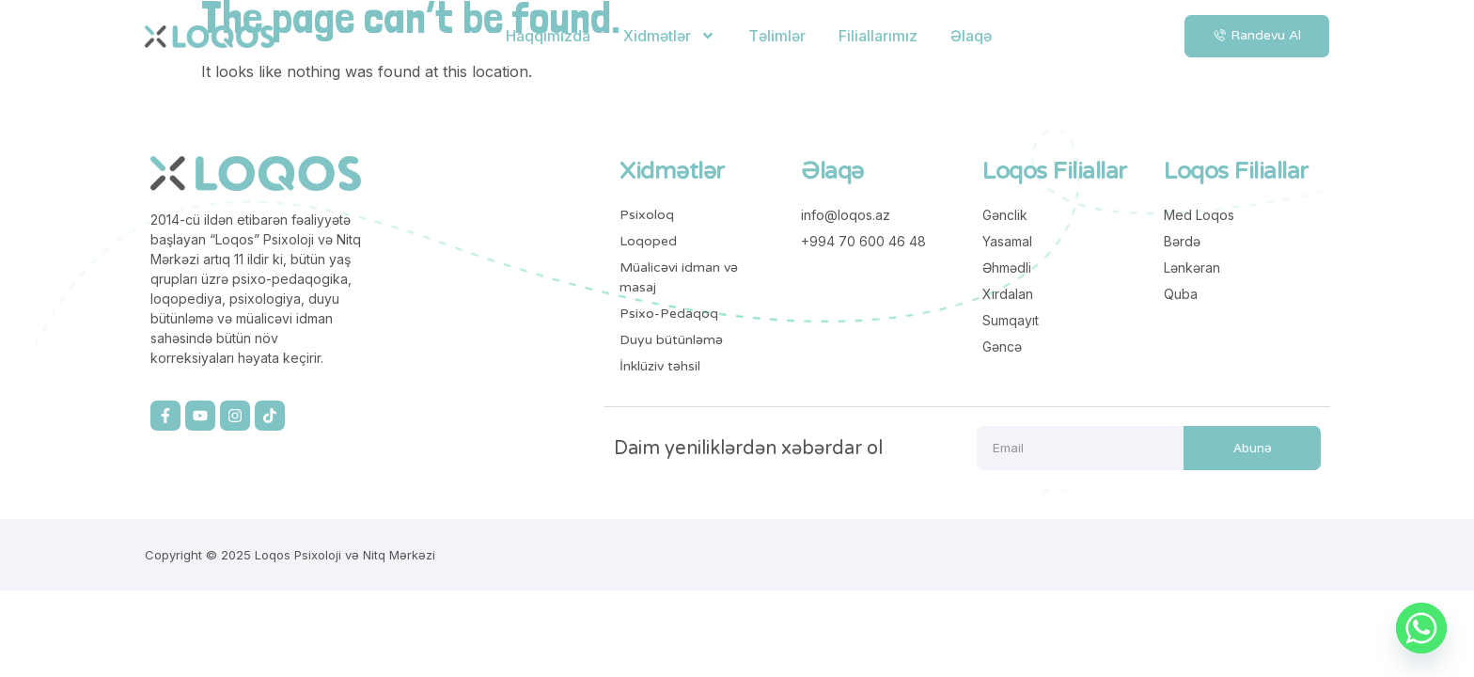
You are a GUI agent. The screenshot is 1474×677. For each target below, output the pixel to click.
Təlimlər (777, 35)
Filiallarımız (878, 35)
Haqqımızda (548, 35)
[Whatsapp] (1421, 628)
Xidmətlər (669, 36)
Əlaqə (971, 35)
